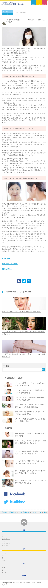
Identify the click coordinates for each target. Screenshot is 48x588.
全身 (3, 567)
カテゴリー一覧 (36, 512)
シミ (3, 536)
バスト (4, 560)
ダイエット (5, 553)
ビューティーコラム (10, 264)
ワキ (3, 555)
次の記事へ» (7, 269)
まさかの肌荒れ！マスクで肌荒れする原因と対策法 (25, 21)
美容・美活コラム (24, 512)
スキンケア (5, 546)
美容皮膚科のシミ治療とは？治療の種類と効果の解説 (21, 312)
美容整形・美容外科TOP (9, 512)
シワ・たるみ (6, 539)
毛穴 (3, 541)
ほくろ (4, 534)
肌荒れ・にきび (7, 11)
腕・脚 (4, 572)
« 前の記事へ (7, 259)
